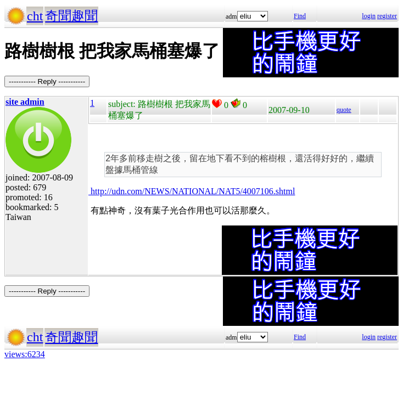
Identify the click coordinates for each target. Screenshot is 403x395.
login (369, 16)
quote (344, 110)
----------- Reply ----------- (47, 81)
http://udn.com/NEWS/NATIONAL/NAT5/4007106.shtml (191, 191)
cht (35, 16)
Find (300, 16)
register (387, 16)
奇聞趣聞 (71, 16)
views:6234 (24, 354)
